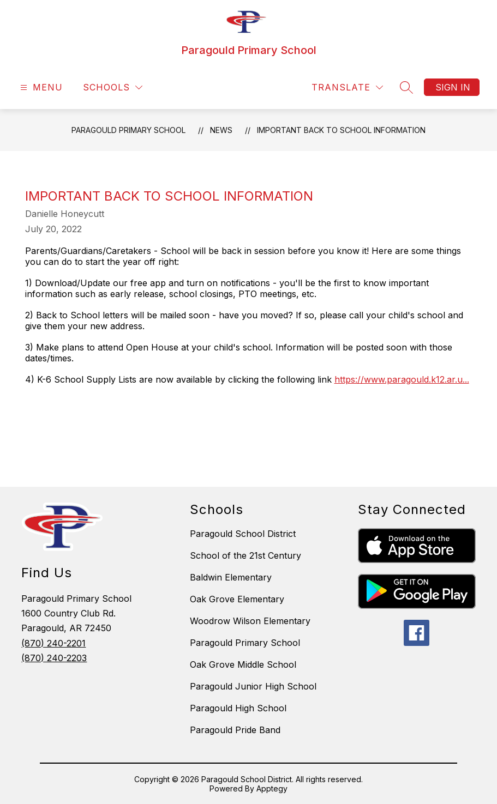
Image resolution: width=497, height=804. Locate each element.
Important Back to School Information (341, 130)
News (221, 130)
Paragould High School (238, 708)
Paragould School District (243, 533)
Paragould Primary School (128, 130)
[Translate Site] (347, 87)
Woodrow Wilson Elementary (250, 620)
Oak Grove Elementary (237, 599)
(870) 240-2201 (53, 643)
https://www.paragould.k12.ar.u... (401, 379)
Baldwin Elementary (231, 577)
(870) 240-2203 (54, 657)
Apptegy (272, 788)
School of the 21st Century (245, 555)
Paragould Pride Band (235, 729)
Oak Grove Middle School (243, 664)
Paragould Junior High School (253, 686)
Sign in (452, 87)
